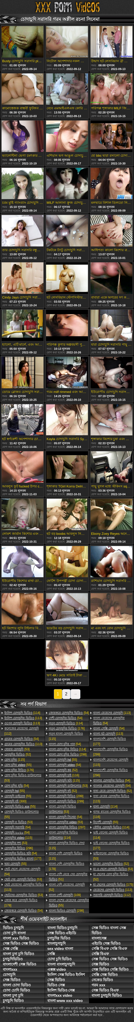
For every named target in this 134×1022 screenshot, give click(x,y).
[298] (68, 754)
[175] (113, 884)
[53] (17, 749)
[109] (65, 895)
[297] (67, 827)
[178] (20, 902)
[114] (22, 713)
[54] (21, 739)
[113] (23, 718)
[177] (22, 858)
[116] (64, 775)
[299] (66, 796)
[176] (19, 770)
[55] (17, 765)
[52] (17, 754)
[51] (68, 876)
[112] (21, 731)
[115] (14, 759)
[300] (15, 801)
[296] (18, 848)
